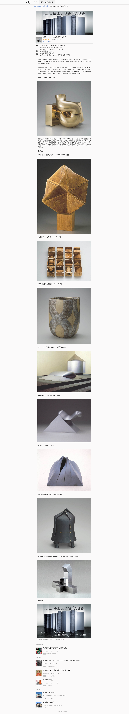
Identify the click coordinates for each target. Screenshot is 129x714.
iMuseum (68, 712)
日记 (35, 2)
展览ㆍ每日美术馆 (46, 2)
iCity (28, 2)
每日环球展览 (37, 6)
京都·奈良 (45, 6)
